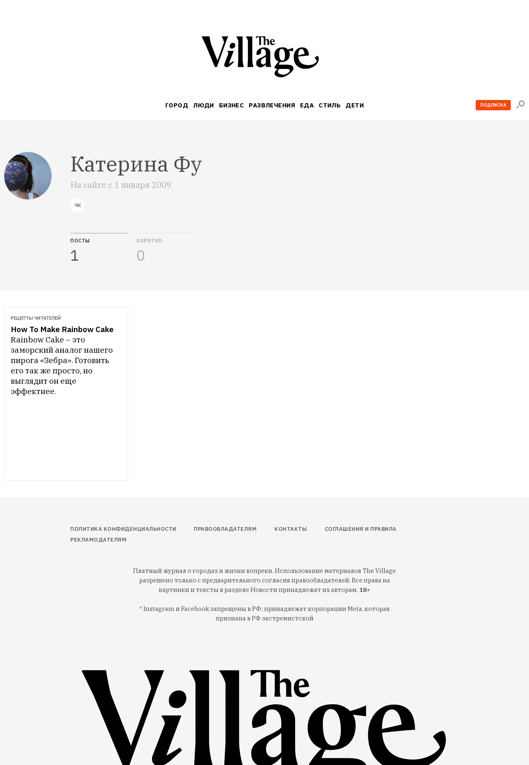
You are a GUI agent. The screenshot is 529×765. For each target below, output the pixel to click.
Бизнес (231, 105)
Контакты (290, 528)
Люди (203, 105)
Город (176, 105)
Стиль (330, 105)
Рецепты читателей (36, 318)
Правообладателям (225, 528)
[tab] (99, 248)
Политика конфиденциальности (123, 528)
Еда (307, 105)
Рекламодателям (98, 539)
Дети (355, 105)
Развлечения (272, 105)
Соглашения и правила (361, 528)
